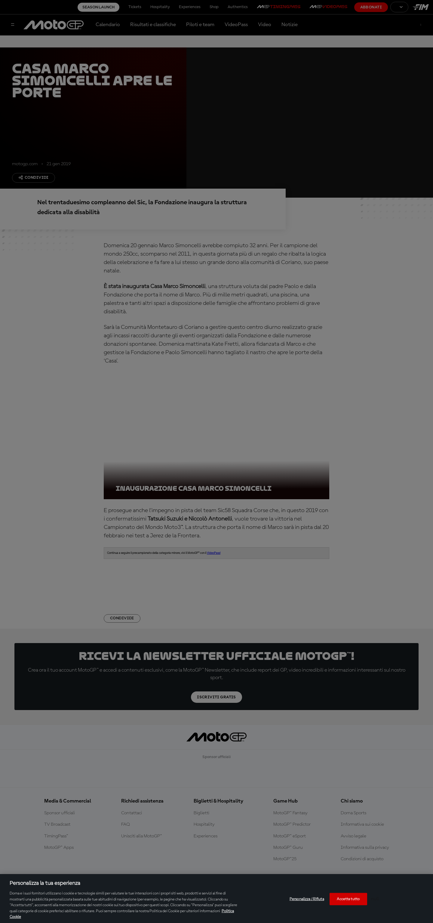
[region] (216, 898)
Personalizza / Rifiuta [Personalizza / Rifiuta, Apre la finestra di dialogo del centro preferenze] (307, 899)
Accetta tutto (348, 899)
